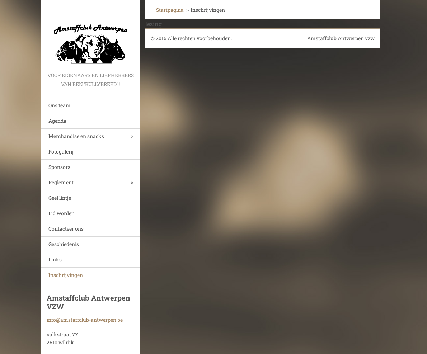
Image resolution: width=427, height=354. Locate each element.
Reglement (61, 182)
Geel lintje (59, 197)
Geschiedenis (63, 244)
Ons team (59, 105)
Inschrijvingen (65, 275)
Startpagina (170, 9)
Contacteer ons (66, 228)
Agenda (57, 120)
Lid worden (61, 213)
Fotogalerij (61, 151)
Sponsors (59, 167)
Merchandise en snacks (76, 136)
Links (55, 259)
